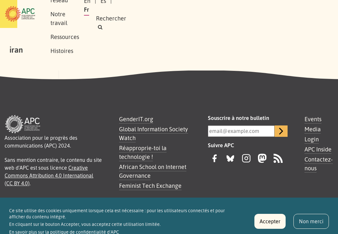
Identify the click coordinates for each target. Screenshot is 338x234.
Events (312, 119)
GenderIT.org (136, 119)
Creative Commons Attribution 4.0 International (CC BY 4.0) (49, 175)
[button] (262, 18)
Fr (262, 9)
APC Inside (317, 149)
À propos (74, 6)
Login (311, 139)
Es (247, 9)
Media (312, 129)
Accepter (270, 224)
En (230, 9)
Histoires (74, 20)
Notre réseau (112, 6)
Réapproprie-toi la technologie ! (143, 152)
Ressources (196, 6)
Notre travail (155, 6)
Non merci (311, 224)
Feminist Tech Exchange (150, 185)
